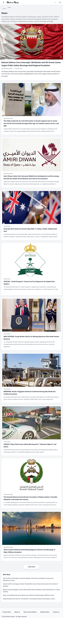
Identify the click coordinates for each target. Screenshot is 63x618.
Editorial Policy (44, 612)
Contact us (56, 612)
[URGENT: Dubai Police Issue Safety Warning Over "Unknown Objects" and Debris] (31, 430)
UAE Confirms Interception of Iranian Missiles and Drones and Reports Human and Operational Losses (28, 579)
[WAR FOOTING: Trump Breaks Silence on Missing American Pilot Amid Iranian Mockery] (31, 324)
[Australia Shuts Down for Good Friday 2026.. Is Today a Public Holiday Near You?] (31, 215)
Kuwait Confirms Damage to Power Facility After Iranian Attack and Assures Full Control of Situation (30, 585)
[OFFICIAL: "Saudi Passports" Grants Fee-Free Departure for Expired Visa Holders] (31, 269)
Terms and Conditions (30, 612)
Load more (31, 567)
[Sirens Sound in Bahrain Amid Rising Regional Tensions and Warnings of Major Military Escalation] (31, 536)
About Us (17, 612)
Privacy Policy (7, 612)
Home (4, 8)
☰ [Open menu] (3, 2)
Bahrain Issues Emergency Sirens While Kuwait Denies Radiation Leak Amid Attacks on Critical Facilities (31, 591)
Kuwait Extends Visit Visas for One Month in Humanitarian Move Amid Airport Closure (29, 599)
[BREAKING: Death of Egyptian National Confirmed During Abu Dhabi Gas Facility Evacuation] (31, 378)
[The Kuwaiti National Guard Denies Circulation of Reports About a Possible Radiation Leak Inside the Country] (31, 483)
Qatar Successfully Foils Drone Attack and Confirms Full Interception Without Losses (28, 595)
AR (60, 2)
